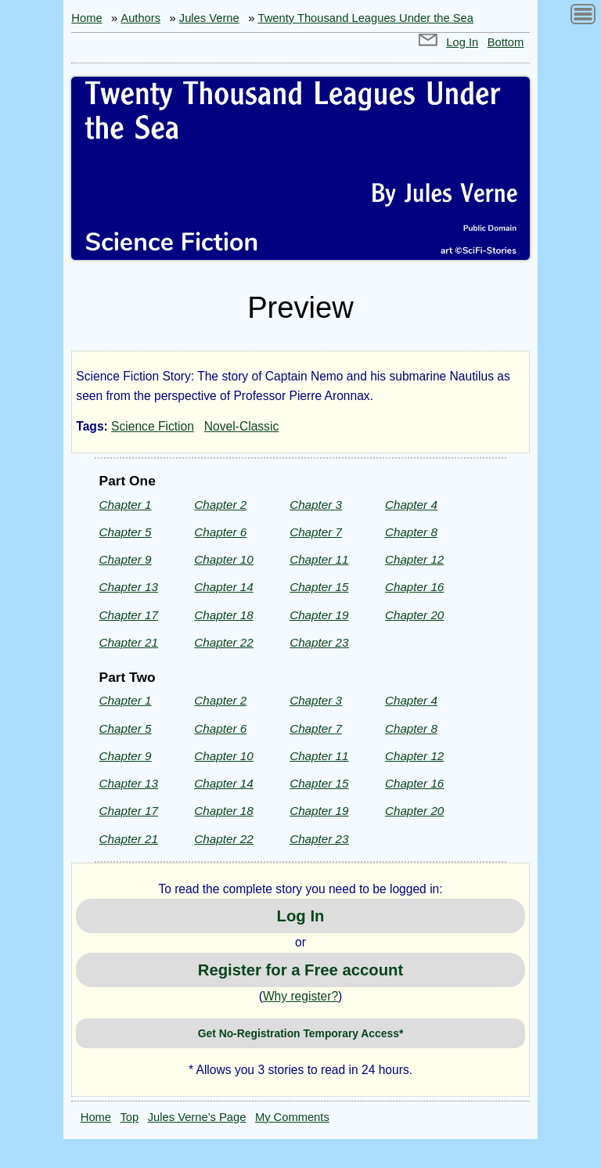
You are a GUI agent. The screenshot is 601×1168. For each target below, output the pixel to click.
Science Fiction (152, 426)
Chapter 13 (128, 586)
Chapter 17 (128, 615)
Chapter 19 (319, 615)
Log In (462, 42)
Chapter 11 (319, 559)
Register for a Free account (300, 970)
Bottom (506, 42)
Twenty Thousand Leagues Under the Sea (365, 18)
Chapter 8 (411, 532)
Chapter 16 (414, 586)
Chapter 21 (128, 642)
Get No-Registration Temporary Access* (301, 1033)
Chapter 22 (223, 642)
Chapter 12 (414, 559)
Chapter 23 (319, 642)
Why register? (300, 996)
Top (130, 1117)
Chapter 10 (223, 559)
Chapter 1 (125, 504)
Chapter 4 (411, 504)
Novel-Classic (241, 426)
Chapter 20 (414, 615)
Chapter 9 (125, 559)
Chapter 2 (220, 504)
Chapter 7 (316, 532)
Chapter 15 (319, 586)
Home (86, 18)
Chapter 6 (220, 532)
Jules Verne (209, 18)
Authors (140, 18)
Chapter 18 (223, 615)
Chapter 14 (223, 586)
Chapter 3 (316, 504)
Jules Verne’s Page (197, 1117)
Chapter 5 (125, 532)
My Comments (292, 1117)
